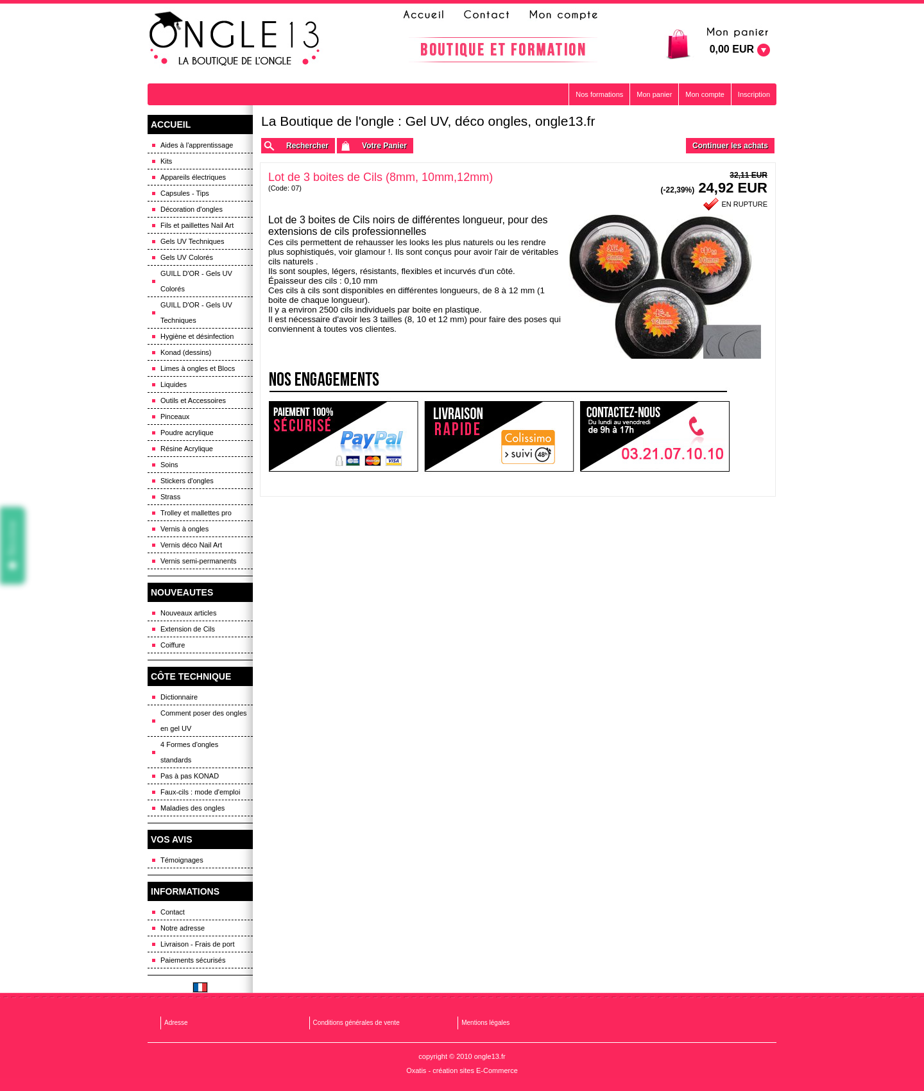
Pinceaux (174, 416)
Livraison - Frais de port (197, 944)
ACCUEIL (171, 124)
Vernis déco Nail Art (191, 545)
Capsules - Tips (184, 193)
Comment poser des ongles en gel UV (203, 720)
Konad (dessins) (186, 352)
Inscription (754, 94)
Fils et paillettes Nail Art (197, 225)
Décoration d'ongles (191, 209)
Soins (169, 464)
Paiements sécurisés (193, 960)
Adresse (176, 1022)
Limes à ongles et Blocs (197, 368)
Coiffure (172, 645)
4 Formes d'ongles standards (189, 752)
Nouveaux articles (188, 613)
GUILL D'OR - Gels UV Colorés (196, 281)
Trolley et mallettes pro (196, 513)
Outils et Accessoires (193, 400)
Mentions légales (485, 1022)
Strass (170, 497)
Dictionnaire (179, 697)
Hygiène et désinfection (197, 336)
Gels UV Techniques (192, 241)
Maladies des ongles (192, 808)
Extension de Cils (187, 629)
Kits (166, 161)
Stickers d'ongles (187, 481)
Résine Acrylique (186, 448)
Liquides (173, 384)
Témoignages (181, 860)
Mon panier (654, 94)
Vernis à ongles (184, 529)
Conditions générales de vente (356, 1022)
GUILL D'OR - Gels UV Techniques (196, 312)
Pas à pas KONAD (189, 776)
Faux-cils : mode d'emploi (200, 792)
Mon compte (704, 94)
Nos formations (599, 94)
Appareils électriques (193, 177)
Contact (172, 912)
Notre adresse (182, 928)
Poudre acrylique (187, 432)
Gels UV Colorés (186, 257)
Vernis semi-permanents (198, 561)
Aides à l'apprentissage (196, 145)
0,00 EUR (732, 49)
